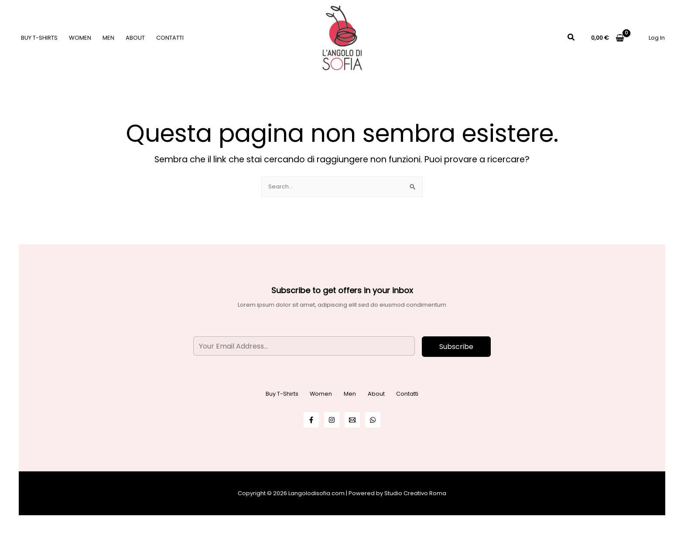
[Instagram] (331, 420)
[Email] (352, 420)
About (135, 38)
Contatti (170, 38)
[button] (571, 38)
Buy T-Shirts (39, 38)
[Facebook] (311, 420)
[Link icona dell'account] (657, 37)
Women (80, 38)
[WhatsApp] (372, 420)
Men (108, 38)
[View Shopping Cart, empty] (607, 37)
